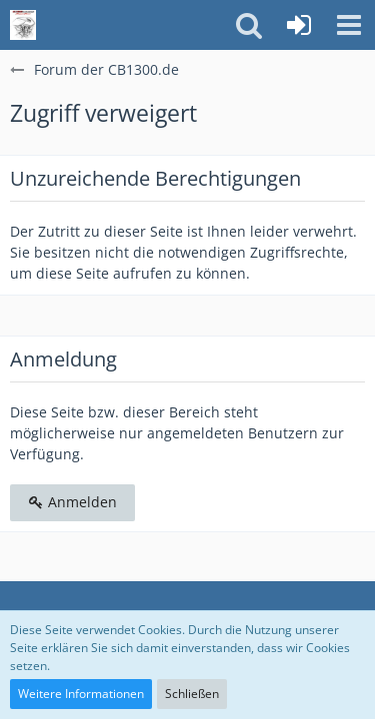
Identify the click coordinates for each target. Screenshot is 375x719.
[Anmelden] (299, 25)
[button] (349, 25)
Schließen (192, 693)
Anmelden (72, 501)
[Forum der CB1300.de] (23, 25)
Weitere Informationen (81, 693)
